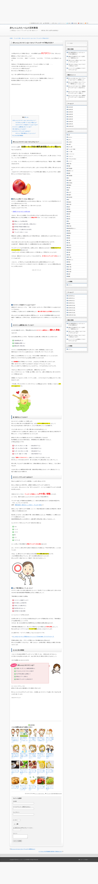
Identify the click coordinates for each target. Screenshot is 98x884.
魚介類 (69, 271)
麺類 (69, 276)
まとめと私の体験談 (17, 135)
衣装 (69, 242)
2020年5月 (70, 109)
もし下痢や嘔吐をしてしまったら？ (26, 133)
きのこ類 (70, 146)
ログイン (70, 285)
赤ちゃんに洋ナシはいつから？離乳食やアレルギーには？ (49, 771)
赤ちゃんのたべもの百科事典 (24, 28)
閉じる (26, 117)
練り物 (69, 226)
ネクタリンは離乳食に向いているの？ (22, 126)
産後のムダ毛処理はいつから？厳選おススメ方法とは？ (49, 740)
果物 (54, 793)
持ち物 (69, 204)
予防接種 (70, 168)
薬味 (69, 238)
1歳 (69, 134)
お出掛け (70, 142)
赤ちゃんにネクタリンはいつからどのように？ (24, 120)
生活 (69, 216)
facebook (75, 23)
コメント (15, 833)
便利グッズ (70, 170)
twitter (69, 23)
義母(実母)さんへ (72, 228)
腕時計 (69, 233)
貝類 (69, 254)
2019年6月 (70, 112)
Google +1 (81, 23)
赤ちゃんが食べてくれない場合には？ (26, 122)
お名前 (15, 801)
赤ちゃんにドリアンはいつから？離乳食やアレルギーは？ (15, 771)
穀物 (69, 223)
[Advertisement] (49, 11)
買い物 (69, 257)
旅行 (69, 206)
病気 (69, 218)
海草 (69, 214)
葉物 (69, 235)
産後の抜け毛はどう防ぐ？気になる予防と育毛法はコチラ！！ (15, 755)
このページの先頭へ (83, 859)
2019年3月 (70, 119)
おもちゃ (70, 137)
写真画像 (70, 175)
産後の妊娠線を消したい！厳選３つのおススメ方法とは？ (32, 740)
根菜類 (69, 211)
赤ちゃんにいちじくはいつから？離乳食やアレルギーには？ (32, 771)
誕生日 (69, 247)
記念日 (69, 245)
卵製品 (69, 185)
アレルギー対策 (50, 793)
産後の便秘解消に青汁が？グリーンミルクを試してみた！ (24, 740)
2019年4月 (70, 116)
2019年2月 (70, 121)
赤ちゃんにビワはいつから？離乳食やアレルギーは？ (15, 787)
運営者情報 (47, 23)
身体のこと (70, 259)
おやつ (69, 139)
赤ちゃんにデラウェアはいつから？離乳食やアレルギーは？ (24, 771)
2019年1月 (70, 123)
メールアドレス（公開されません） (22, 806)
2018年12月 (71, 126)
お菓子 (69, 144)
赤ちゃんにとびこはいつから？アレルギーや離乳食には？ (23, 849)
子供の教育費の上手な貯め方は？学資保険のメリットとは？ (49, 755)
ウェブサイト (16, 812)
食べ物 (60, 793)
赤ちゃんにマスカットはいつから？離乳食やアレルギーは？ (49, 787)
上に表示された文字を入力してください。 (23, 827)
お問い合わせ (54, 23)
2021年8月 (70, 107)
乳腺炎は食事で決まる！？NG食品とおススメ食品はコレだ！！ (32, 755)
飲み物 (69, 269)
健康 (69, 173)
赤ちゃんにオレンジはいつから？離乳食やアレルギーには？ (32, 787)
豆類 (69, 252)
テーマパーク (71, 154)
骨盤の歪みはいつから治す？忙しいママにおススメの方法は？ (41, 755)
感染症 (69, 202)
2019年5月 (70, 114)
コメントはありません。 (40, 793)
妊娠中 (69, 194)
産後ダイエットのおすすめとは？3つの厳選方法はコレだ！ (15, 740)
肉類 (69, 230)
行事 (69, 240)
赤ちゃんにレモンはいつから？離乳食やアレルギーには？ (41, 771)
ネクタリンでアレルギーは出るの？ (21, 131)
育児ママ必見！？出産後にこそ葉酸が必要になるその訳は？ (24, 755)
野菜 (69, 262)
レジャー (70, 161)
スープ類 (70, 151)
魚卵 (69, 274)
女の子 (69, 192)
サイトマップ (63, 23)
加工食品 (70, 182)
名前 (69, 187)
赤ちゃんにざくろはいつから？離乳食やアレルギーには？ (41, 787)
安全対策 (70, 197)
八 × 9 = (16, 820)
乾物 (69, 166)
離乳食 (57, 793)
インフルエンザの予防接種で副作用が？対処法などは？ (50, 851)
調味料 (69, 250)
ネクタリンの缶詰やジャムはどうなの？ (27, 124)
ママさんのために (72, 158)
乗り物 (69, 163)
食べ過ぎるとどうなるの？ (19, 129)
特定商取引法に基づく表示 (36, 23)
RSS (87, 23)
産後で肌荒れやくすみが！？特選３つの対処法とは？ (41, 739)
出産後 (69, 180)
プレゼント (70, 156)
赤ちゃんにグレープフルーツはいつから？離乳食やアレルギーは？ (24, 787)
